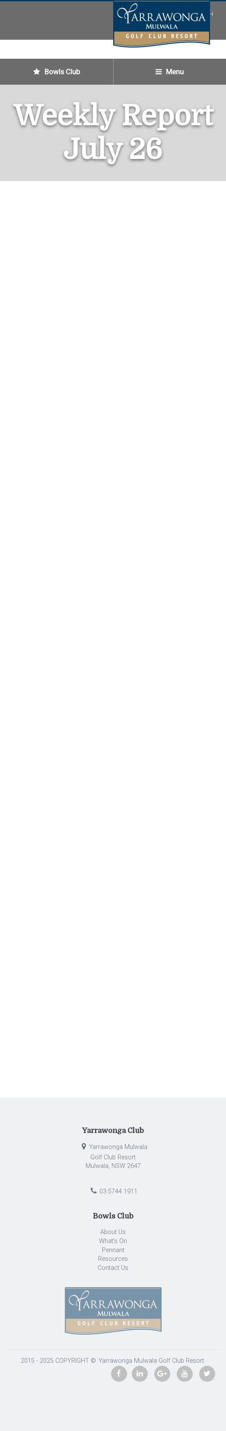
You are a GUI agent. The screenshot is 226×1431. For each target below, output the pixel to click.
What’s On (113, 1241)
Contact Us (113, 1268)
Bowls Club (56, 71)
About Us (113, 1232)
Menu (170, 71)
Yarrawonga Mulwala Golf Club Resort (150, 1360)
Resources (113, 1259)
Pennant (113, 1250)
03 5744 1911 (113, 1191)
